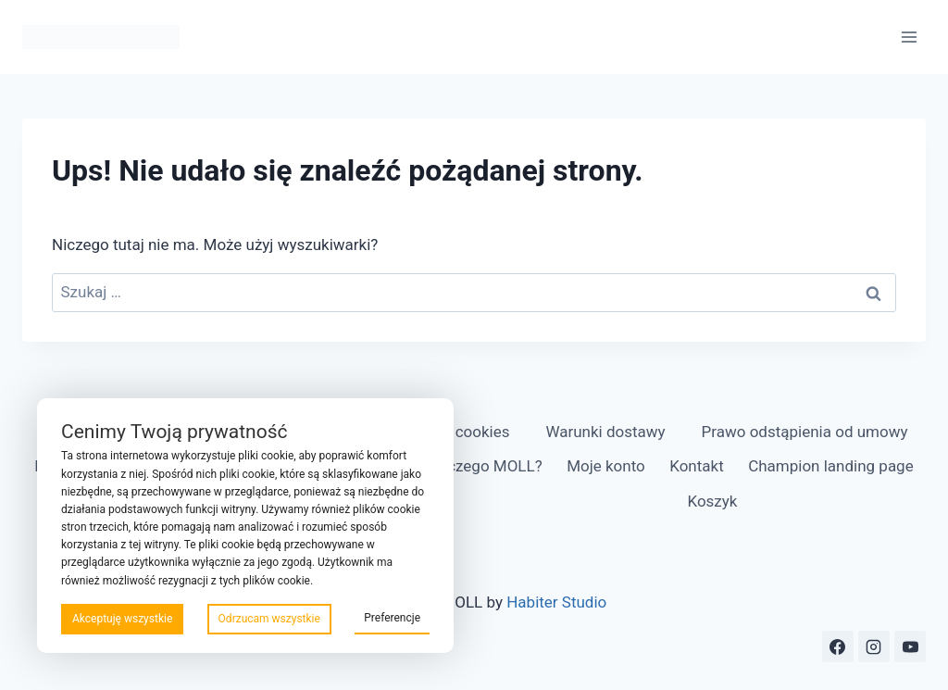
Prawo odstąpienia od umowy (805, 431)
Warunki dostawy (605, 431)
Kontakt (696, 466)
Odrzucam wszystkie (269, 618)
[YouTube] (910, 646)
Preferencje (392, 617)
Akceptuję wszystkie (122, 618)
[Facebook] (838, 646)
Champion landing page (831, 466)
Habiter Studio (556, 602)
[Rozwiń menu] (909, 36)
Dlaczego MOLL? (484, 466)
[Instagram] (874, 646)
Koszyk (712, 501)
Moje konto (606, 466)
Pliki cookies (466, 431)
